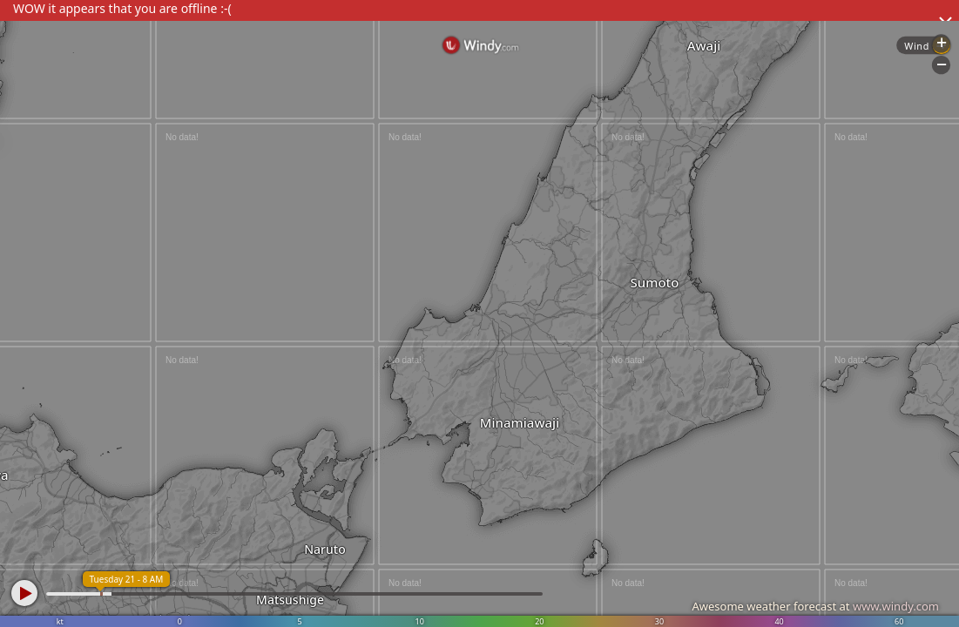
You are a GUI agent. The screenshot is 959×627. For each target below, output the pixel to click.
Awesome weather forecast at (815, 606)
